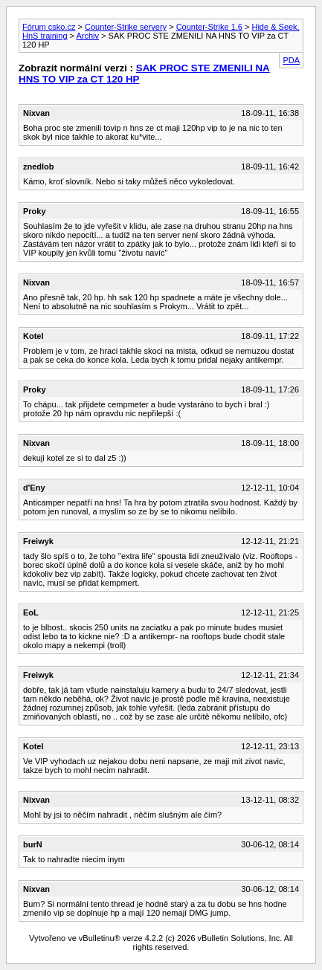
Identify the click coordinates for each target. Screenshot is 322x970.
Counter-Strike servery (126, 26)
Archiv (87, 35)
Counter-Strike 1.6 (209, 26)
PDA (291, 60)
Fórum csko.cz (49, 26)
